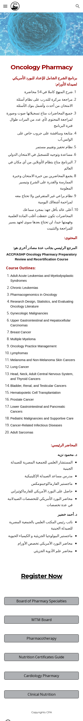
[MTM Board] (41, 620)
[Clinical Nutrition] (41, 694)
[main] (41, 323)
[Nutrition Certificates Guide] (41, 657)
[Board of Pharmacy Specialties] (41, 601)
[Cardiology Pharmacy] (41, 676)
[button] (5, 6)
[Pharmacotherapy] (41, 638)
